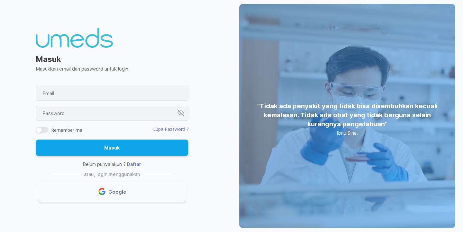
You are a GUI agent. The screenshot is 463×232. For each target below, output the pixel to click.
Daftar (134, 164)
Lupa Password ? (170, 129)
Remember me (66, 130)
